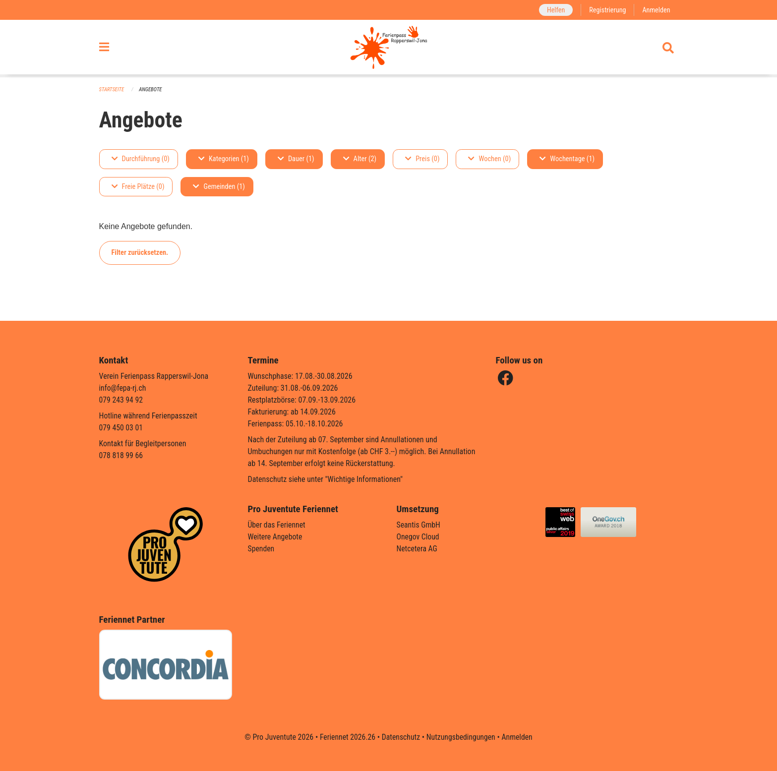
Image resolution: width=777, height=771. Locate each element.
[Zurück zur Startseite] (388, 48)
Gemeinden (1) (218, 186)
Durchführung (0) (141, 159)
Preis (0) (422, 159)
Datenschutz (400, 737)
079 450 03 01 (121, 427)
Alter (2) (360, 159)
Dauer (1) (296, 159)
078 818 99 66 (121, 455)
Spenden (261, 548)
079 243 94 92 (121, 400)
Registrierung (606, 9)
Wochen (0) (489, 159)
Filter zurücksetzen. (140, 252)
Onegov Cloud (418, 536)
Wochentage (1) (567, 159)
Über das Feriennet (277, 525)
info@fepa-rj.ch (123, 388)
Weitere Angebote (275, 536)
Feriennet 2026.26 (346, 737)
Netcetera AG (417, 548)
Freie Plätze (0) (138, 186)
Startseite (112, 89)
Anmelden (656, 9)
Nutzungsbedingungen (461, 737)
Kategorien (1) (223, 159)
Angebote (151, 89)
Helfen (554, 9)
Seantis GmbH (419, 525)
